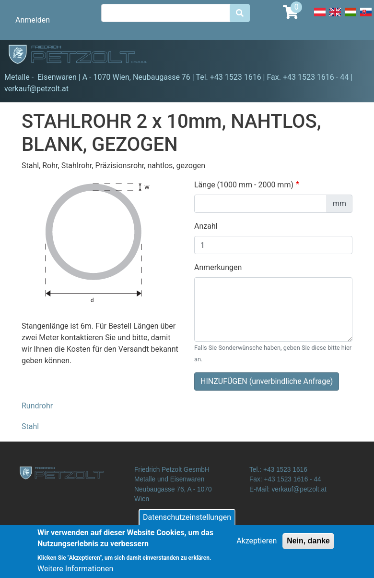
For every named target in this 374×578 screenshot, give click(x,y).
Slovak (366, 17)
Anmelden (32, 20)
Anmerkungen (218, 267)
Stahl (30, 426)
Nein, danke (308, 545)
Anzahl (206, 226)
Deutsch (320, 17)
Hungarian (350, 17)
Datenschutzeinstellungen (187, 521)
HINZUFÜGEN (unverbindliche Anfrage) (266, 381)
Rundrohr (37, 405)
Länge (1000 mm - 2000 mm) (243, 184)
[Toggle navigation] (352, 55)
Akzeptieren (256, 544)
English (335, 17)
